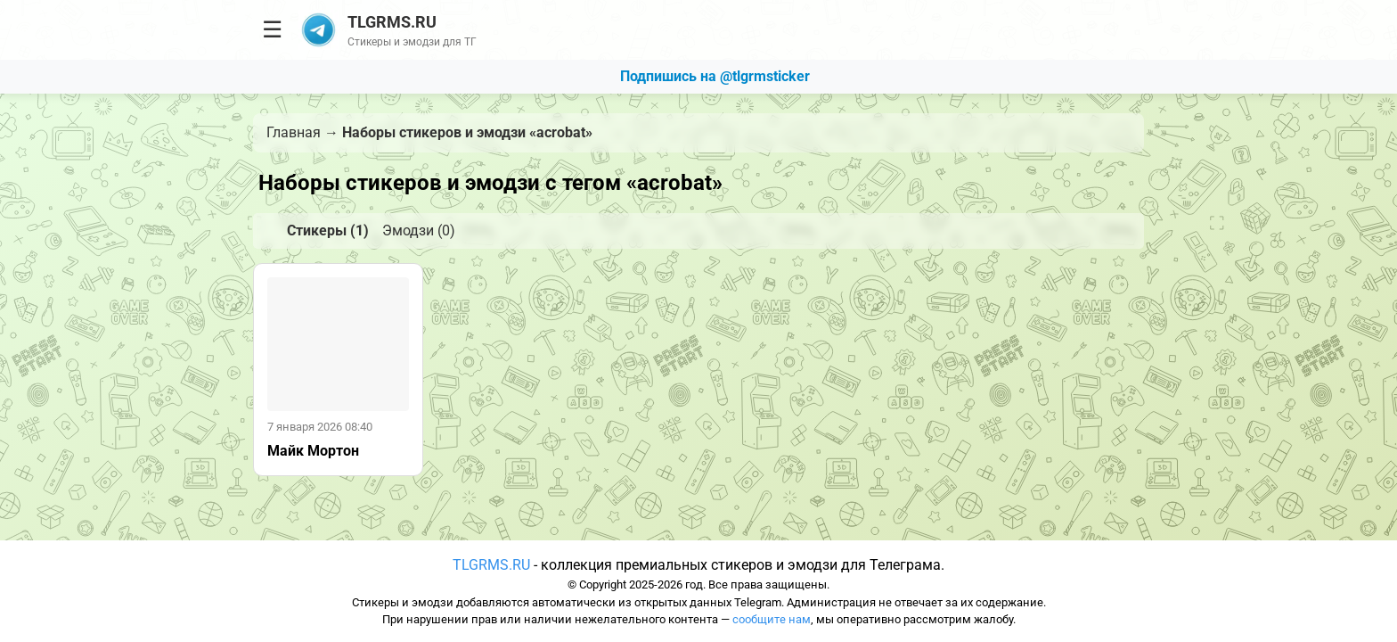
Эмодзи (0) (418, 230)
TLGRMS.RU (491, 564)
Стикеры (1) (328, 230)
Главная (293, 132)
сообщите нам (771, 619)
